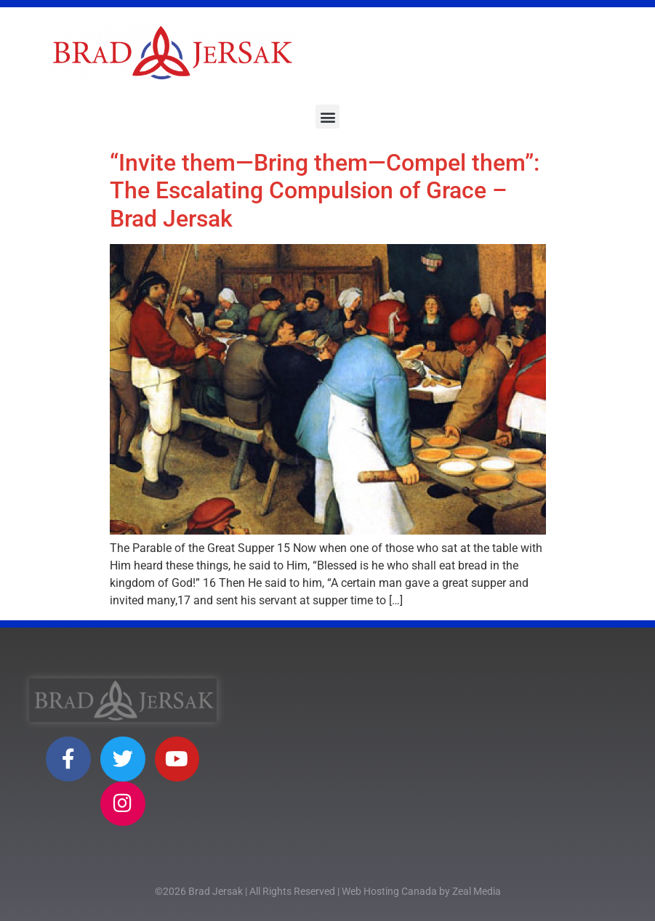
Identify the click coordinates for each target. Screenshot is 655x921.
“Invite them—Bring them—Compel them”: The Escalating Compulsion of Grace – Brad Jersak (324, 190)
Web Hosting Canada (389, 891)
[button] (327, 117)
